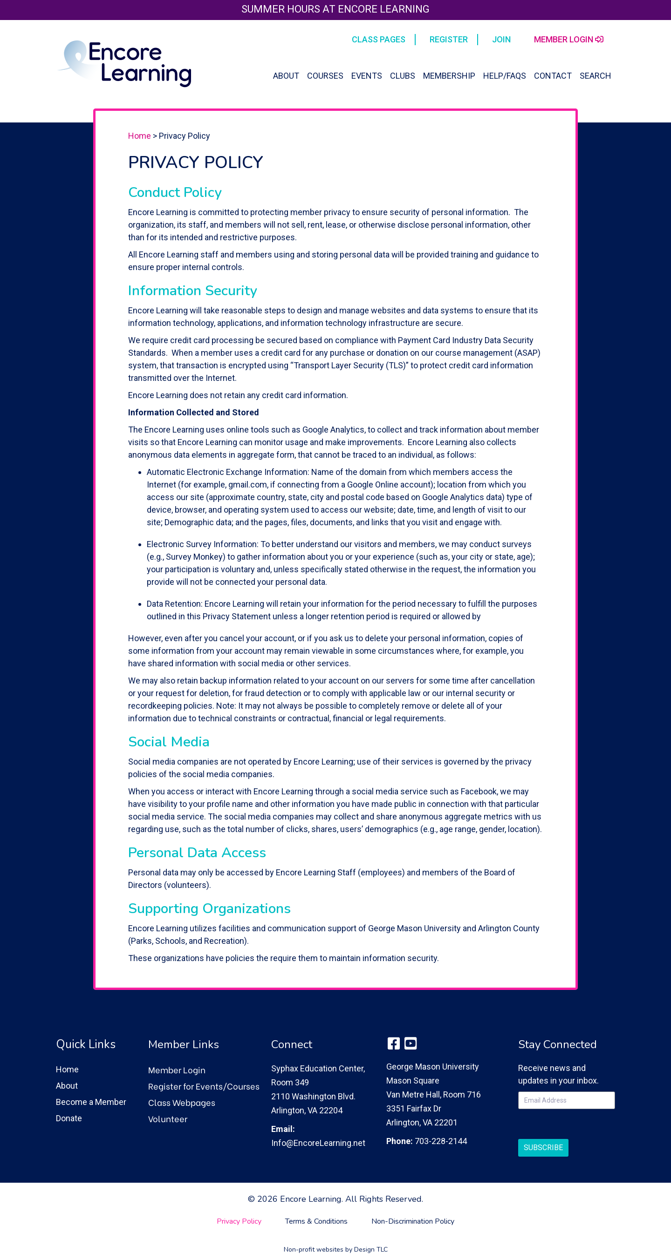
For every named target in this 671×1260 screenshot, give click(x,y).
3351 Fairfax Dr (413, 1108)
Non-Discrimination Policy (412, 1221)
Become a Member (91, 1102)
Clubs (402, 76)
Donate (69, 1118)
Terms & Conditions (316, 1221)
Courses (325, 76)
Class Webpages (181, 1102)
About (286, 76)
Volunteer (167, 1118)
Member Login (176, 1069)
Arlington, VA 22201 (422, 1122)
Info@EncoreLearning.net (318, 1143)
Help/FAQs (504, 76)
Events (366, 76)
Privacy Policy (239, 1221)
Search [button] (595, 76)
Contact (553, 76)
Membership (449, 76)
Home (139, 136)
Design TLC (371, 1249)
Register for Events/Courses (204, 1085)
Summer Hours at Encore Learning (335, 9)
